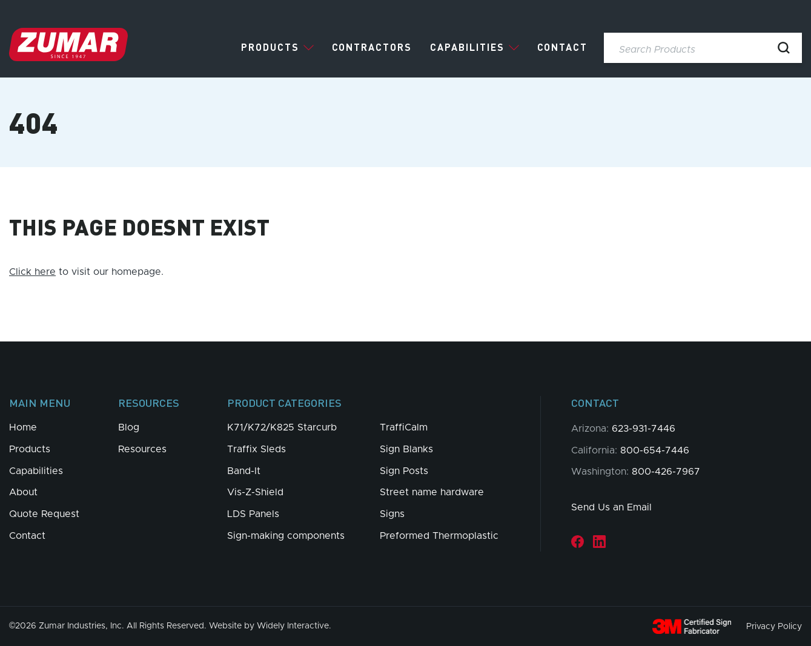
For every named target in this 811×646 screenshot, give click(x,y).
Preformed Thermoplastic (439, 536)
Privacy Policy (774, 626)
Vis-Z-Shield (255, 492)
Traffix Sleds (256, 449)
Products (270, 47)
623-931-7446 (643, 428)
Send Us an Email (611, 507)
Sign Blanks (406, 449)
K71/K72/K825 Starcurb (282, 427)
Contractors (372, 47)
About (23, 492)
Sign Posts (404, 471)
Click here (32, 272)
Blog (128, 427)
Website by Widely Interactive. (270, 626)
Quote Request (44, 514)
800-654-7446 (654, 450)
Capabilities (467, 47)
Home (23, 427)
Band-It (243, 471)
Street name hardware (432, 492)
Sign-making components (286, 536)
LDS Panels (253, 514)
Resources (142, 449)
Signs (392, 514)
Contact (562, 47)
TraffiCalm (404, 427)
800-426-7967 (666, 471)
